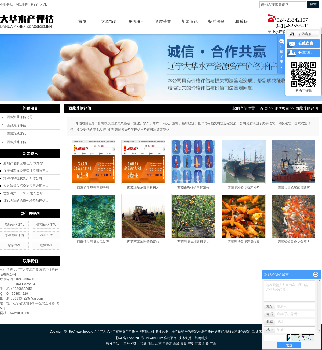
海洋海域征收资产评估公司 (22, 178)
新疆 (205, 343)
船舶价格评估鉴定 (237, 331)
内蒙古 (167, 343)
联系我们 (243, 21)
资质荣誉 (163, 21)
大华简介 (109, 21)
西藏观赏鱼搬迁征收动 (244, 242)
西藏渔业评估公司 (19, 117)
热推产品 (112, 343)
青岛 (183, 343)
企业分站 (6, 4)
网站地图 (22, 4)
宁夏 (191, 343)
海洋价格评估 (14, 235)
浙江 (151, 343)
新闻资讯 (190, 21)
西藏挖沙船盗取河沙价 (244, 187)
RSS (34, 4)
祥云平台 (170, 338)
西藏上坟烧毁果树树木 (143, 187)
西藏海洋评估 (16, 125)
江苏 (158, 343)
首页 (82, 21)
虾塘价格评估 (46, 225)
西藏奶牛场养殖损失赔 (93, 187)
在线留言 (305, 43)
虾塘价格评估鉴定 (211, 331)
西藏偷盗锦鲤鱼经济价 (193, 187)
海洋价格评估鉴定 (184, 331)
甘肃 (198, 343)
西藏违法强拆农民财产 (93, 242)
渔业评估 (46, 235)
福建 (143, 343)
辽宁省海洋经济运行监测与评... (25, 171)
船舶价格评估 (14, 225)
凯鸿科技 (201, 338)
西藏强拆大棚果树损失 (193, 242)
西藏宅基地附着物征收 (143, 242)
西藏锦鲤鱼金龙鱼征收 (294, 242)
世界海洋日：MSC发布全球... (24, 193)
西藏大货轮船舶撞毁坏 (294, 187)
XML (43, 4)
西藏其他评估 (16, 142)
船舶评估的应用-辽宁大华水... (24, 163)
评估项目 (136, 21)
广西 (213, 343)
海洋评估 (46, 245)
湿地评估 (14, 245)
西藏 (176, 343)
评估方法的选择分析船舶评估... (25, 201)
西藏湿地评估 (16, 134)
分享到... (305, 53)
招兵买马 (216, 21)
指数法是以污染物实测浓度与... (25, 186)
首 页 (264, 108)
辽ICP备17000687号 (129, 338)
